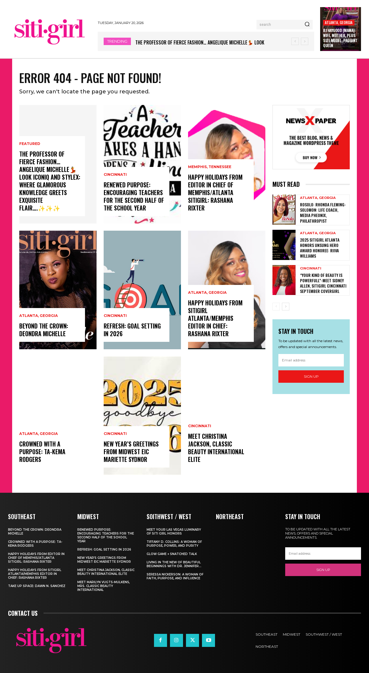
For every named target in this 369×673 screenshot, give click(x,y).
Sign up (311, 376)
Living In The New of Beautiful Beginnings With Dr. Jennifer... (174, 564)
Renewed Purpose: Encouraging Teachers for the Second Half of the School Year (134, 196)
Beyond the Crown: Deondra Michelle (43, 329)
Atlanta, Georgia (338, 22)
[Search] (307, 24)
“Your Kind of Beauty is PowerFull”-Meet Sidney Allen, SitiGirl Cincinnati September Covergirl (323, 283)
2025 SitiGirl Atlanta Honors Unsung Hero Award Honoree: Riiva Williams (319, 248)
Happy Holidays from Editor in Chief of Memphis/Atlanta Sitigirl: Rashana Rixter (215, 192)
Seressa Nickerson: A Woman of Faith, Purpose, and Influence (175, 576)
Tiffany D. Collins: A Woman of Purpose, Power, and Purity (174, 544)
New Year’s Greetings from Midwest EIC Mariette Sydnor (131, 451)
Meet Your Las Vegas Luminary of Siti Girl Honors (174, 531)
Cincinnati (115, 174)
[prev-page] (276, 306)
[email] (311, 360)
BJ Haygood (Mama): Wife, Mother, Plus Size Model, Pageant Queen (340, 37)
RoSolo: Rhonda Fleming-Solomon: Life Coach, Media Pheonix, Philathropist (323, 212)
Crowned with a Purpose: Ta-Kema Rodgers (42, 451)
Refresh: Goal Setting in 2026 (132, 329)
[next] (304, 41)
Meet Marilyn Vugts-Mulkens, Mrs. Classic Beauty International (103, 586)
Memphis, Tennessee (209, 167)
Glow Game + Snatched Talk (172, 554)
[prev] (295, 41)
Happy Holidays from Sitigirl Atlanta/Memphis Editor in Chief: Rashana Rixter (215, 318)
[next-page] (285, 306)
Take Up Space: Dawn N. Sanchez (36, 586)
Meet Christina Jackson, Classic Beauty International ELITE (216, 448)
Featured (29, 144)
